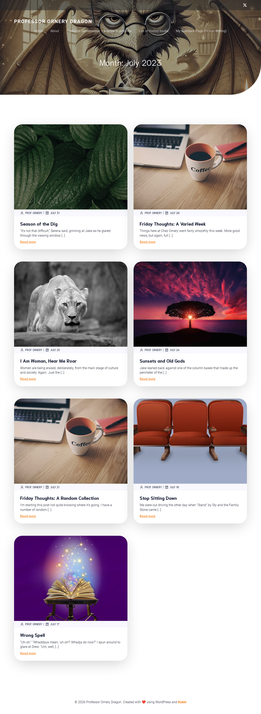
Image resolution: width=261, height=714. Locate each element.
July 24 (172, 350)
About (54, 31)
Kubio (182, 702)
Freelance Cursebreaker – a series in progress (99, 31)
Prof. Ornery (31, 213)
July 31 (52, 213)
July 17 (52, 624)
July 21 (52, 487)
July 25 (52, 350)
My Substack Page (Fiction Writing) (201, 31)
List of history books (153, 31)
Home (38, 31)
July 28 (172, 213)
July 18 (172, 487)
